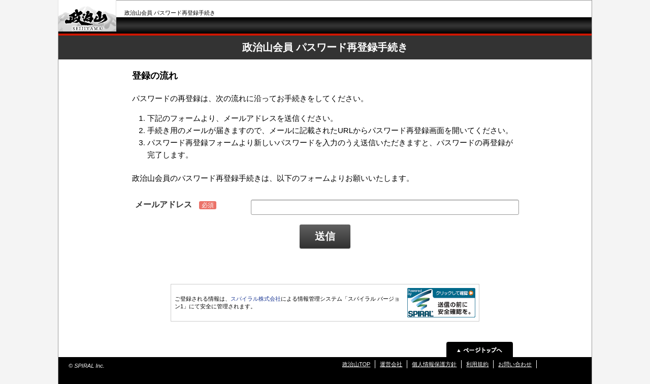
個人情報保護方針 (434, 364)
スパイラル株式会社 (256, 299)
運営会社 (391, 364)
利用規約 (477, 364)
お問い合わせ (515, 364)
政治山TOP (356, 364)
